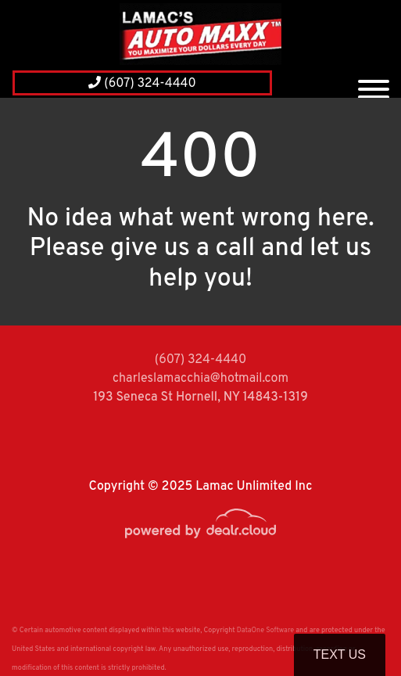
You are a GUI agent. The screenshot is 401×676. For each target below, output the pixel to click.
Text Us (339, 654)
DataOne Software (265, 630)
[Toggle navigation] (373, 83)
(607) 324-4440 (141, 84)
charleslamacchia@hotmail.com (200, 379)
